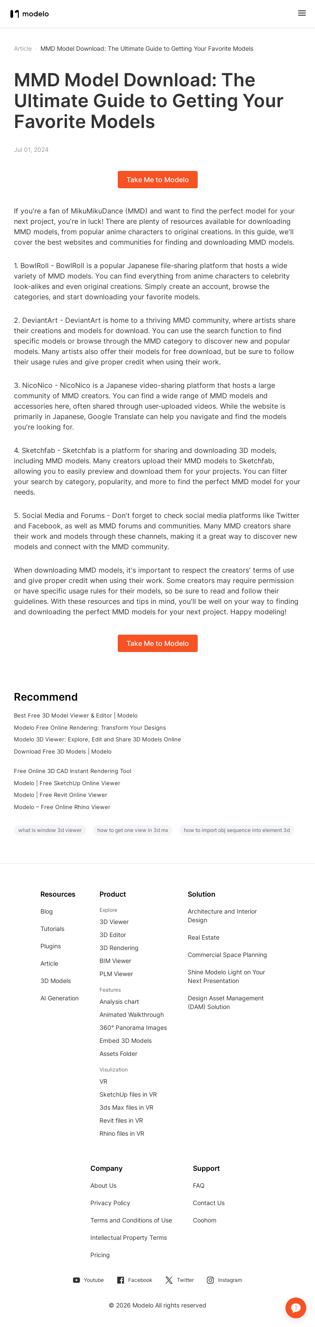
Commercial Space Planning (227, 954)
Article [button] (23, 48)
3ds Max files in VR (126, 1107)
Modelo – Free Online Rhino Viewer (62, 806)
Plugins (50, 946)
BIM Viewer (115, 960)
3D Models (55, 980)
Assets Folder (118, 1053)
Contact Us (209, 1202)
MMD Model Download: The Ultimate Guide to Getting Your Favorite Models (146, 48)
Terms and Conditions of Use (131, 1220)
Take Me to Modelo (157, 179)
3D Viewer (114, 921)
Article (49, 963)
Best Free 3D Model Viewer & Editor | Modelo (76, 715)
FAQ (199, 1185)
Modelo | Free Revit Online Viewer (60, 794)
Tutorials (52, 928)
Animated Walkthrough (131, 1014)
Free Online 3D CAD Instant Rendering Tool (72, 770)
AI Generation (59, 998)
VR (103, 1081)
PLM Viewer (116, 973)
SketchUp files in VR (128, 1094)
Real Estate (203, 937)
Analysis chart (119, 1001)
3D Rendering (119, 947)
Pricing (100, 1254)
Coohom (204, 1220)
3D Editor (112, 934)
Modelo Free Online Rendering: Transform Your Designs (90, 727)
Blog (46, 911)
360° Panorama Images (133, 1027)
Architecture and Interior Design (222, 916)
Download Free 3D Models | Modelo (63, 751)
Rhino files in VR (121, 1133)
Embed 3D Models (125, 1040)
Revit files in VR (121, 1120)
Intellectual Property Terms (128, 1237)
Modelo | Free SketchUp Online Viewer (67, 783)
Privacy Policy (110, 1202)
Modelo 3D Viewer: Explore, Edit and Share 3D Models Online (97, 739)
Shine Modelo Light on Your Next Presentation (226, 976)
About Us (103, 1185)
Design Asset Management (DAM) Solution (226, 1002)
